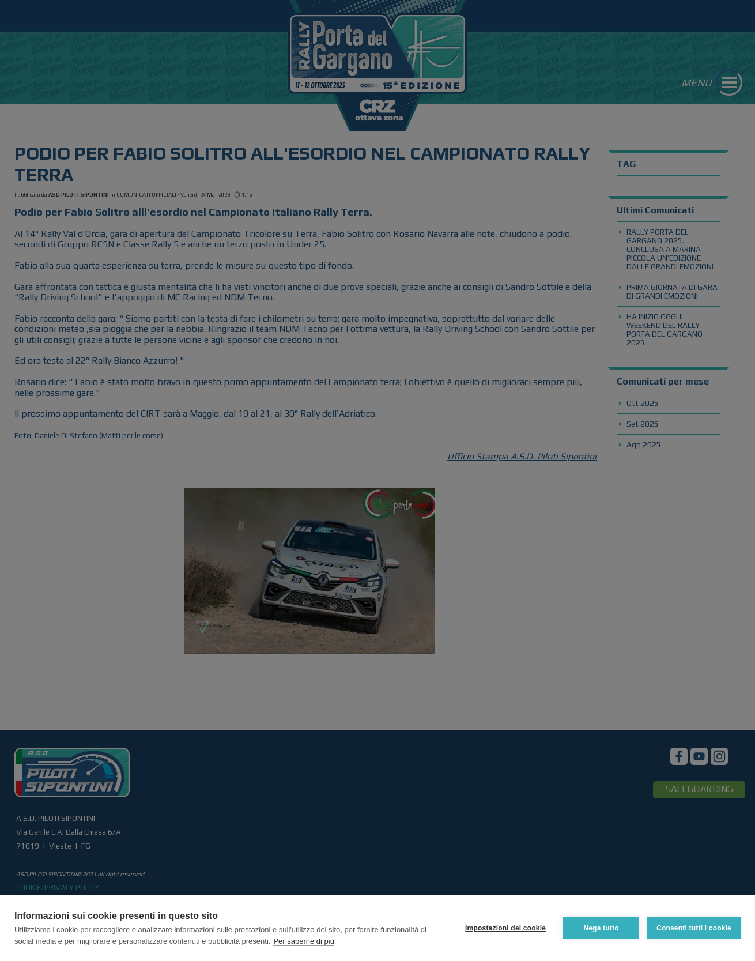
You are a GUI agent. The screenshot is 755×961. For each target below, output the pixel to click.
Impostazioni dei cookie (505, 928)
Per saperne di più (303, 941)
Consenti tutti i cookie (693, 928)
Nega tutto (600, 928)
